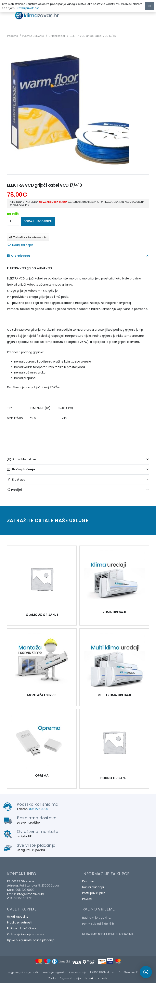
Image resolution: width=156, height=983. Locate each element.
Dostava (88, 881)
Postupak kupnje (93, 893)
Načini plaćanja (93, 887)
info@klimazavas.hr (30, 894)
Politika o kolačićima (21, 928)
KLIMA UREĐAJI (114, 612)
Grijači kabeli (57, 36)
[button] (20, 245)
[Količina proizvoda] (13, 221)
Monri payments (97, 978)
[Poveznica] (40, 15)
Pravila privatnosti (19, 922)
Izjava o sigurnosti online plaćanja (30, 940)
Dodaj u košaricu (38, 221)
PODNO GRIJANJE (33, 36)
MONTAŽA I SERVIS (41, 695)
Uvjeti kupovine (17, 917)
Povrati (87, 899)
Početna (12, 36)
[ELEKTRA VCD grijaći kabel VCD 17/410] (42, 579)
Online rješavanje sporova (25, 934)
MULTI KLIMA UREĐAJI (114, 695)
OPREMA (42, 775)
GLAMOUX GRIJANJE (42, 615)
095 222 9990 (38, 809)
